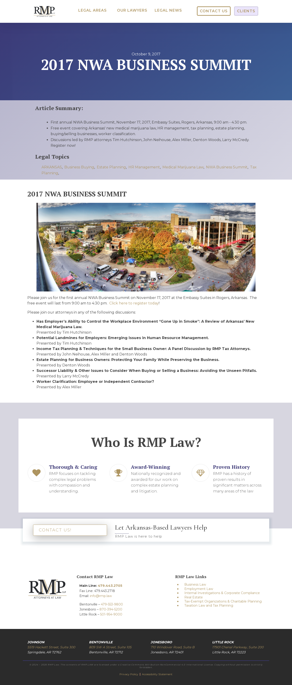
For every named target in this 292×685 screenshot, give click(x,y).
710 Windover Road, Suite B (173, 647)
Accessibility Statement (157, 674)
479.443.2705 (110, 586)
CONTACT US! (55, 530)
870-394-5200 (110, 609)
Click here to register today (134, 303)
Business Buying (79, 167)
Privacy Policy (129, 674)
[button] (92, 10)
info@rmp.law (101, 596)
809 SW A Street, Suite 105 (110, 647)
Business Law (195, 584)
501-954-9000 (111, 614)
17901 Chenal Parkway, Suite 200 (237, 647)
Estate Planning (111, 167)
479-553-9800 (112, 604)
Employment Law (198, 589)
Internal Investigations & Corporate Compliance (222, 593)
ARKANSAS (52, 167)
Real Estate (193, 597)
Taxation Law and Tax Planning (208, 605)
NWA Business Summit (227, 167)
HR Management (144, 167)
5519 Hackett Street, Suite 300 (51, 647)
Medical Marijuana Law (182, 167)
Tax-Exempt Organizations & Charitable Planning (223, 601)
